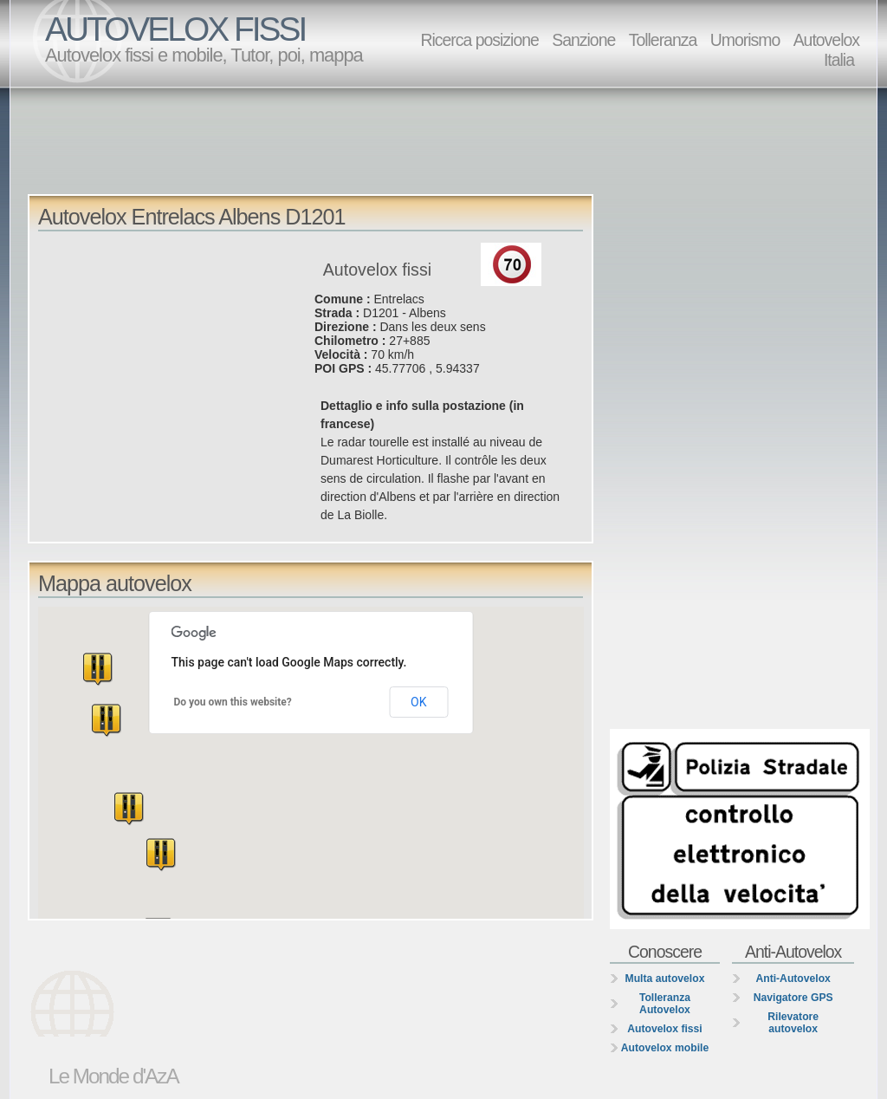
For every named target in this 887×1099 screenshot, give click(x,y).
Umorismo (745, 39)
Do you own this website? (233, 702)
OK (418, 702)
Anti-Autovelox (792, 978)
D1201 (380, 313)
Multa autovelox (665, 978)
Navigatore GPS (793, 998)
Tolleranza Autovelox (664, 1004)
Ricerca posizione (479, 39)
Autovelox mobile (665, 1048)
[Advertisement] (448, 140)
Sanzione (583, 39)
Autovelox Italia (826, 49)
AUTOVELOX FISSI (175, 29)
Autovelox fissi (664, 1029)
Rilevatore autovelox (793, 1023)
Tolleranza (663, 39)
